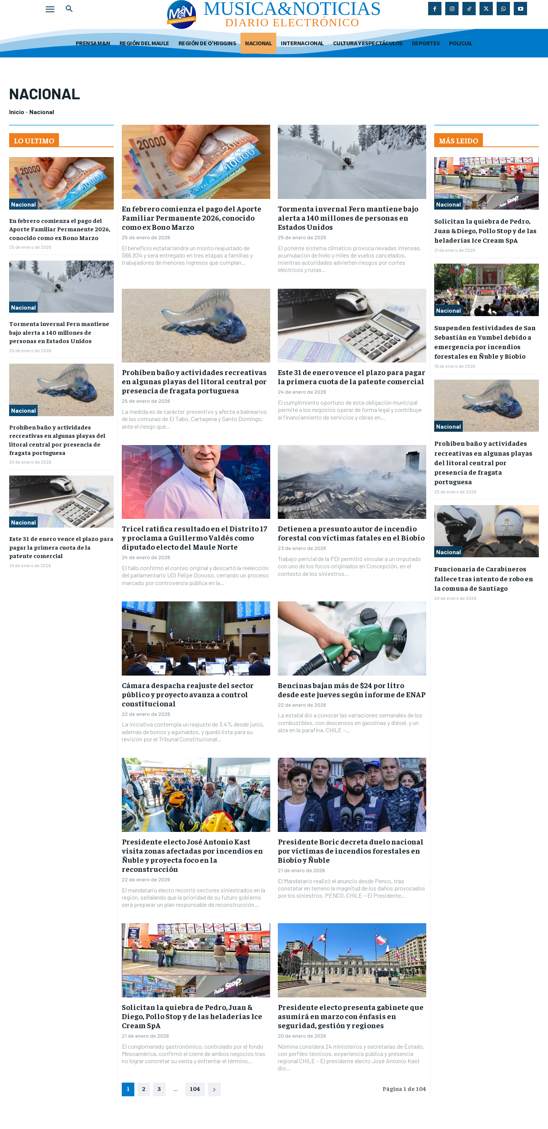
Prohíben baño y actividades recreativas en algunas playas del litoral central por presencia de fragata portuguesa (194, 381)
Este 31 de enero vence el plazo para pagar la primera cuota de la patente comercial (61, 546)
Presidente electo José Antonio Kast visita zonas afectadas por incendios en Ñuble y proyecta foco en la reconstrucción (192, 854)
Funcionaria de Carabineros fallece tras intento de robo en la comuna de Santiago (483, 578)
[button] (69, 9)
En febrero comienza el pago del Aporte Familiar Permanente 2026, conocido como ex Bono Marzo (59, 228)
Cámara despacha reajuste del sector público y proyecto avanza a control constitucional (188, 694)
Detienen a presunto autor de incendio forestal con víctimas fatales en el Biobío (351, 532)
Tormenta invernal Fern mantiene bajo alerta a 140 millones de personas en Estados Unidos (59, 332)
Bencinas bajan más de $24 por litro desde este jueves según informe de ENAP (351, 689)
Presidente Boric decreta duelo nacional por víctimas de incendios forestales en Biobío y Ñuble (351, 850)
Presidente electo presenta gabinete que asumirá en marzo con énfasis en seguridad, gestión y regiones (351, 1016)
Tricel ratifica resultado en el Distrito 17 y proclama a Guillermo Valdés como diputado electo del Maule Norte (194, 537)
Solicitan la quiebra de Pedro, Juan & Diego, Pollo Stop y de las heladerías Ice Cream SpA (192, 1016)
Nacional (23, 204)
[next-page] (214, 1089)
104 (195, 1088)
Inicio (16, 111)
